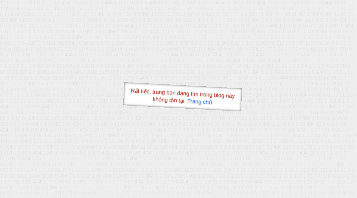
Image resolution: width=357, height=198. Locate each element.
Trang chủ (199, 101)
